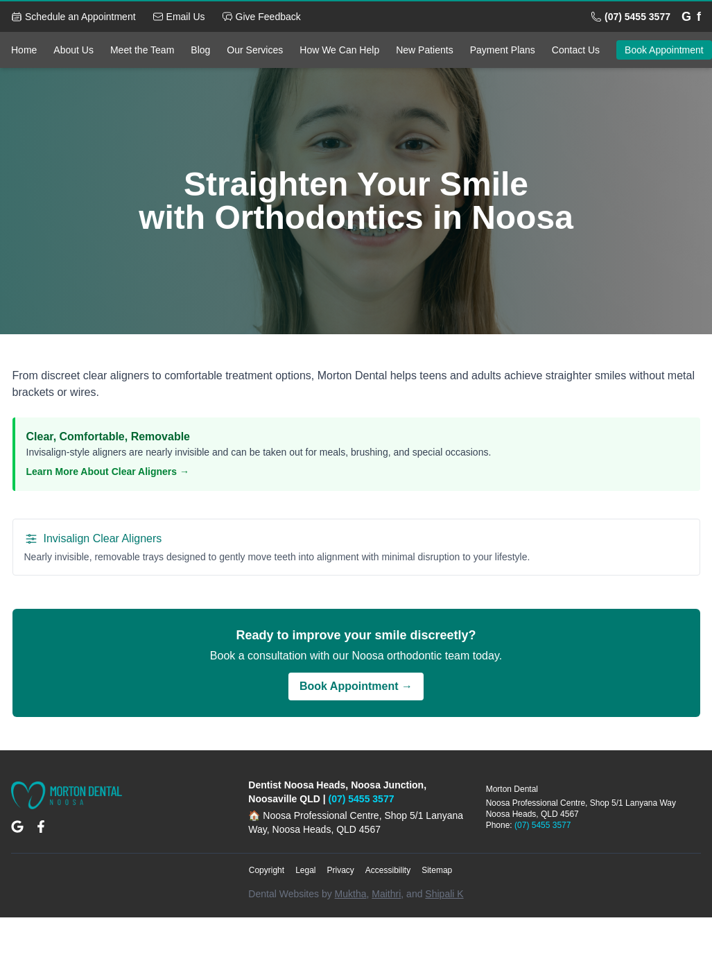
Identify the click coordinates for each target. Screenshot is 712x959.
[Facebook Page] (41, 826)
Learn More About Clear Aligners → (107, 471)
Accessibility (387, 870)
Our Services (255, 49)
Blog (200, 49)
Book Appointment (664, 49)
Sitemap (437, 870)
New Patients (424, 49)
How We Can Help (339, 49)
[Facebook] (699, 16)
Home (24, 49)
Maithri (386, 893)
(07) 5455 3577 (361, 798)
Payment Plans (502, 49)
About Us (73, 49)
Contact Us (576, 49)
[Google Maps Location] (17, 826)
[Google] (686, 16)
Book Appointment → (356, 686)
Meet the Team (142, 49)
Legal (305, 870)
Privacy (340, 870)
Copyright (266, 870)
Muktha (351, 893)
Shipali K (444, 893)
